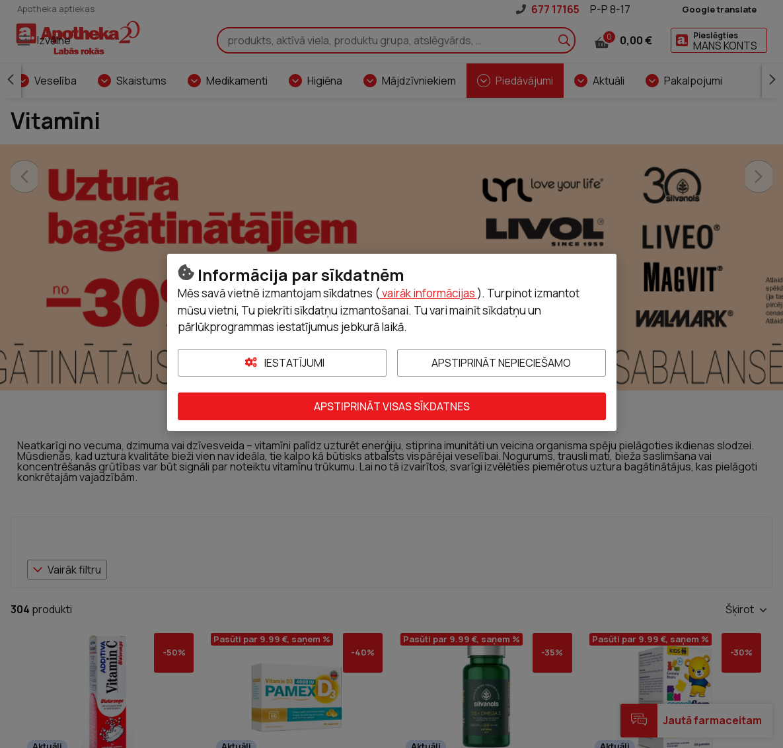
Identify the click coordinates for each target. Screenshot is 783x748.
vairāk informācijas (428, 293)
